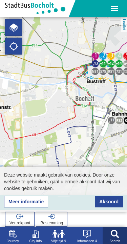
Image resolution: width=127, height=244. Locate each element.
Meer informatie (26, 201)
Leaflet (124, 24)
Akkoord (109, 201)
